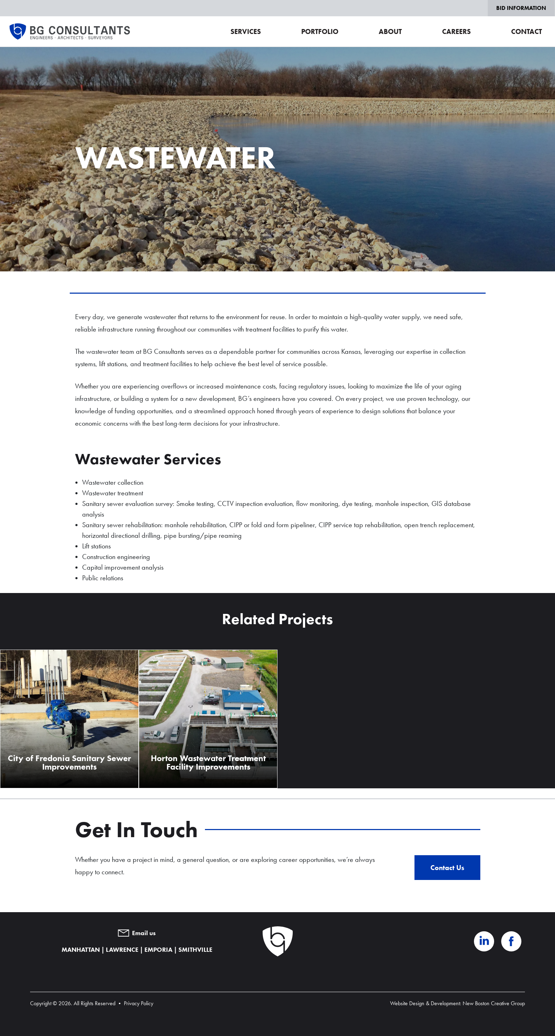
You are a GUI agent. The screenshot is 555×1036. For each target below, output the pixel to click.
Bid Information (521, 8)
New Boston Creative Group (494, 1003)
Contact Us (447, 867)
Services (245, 31)
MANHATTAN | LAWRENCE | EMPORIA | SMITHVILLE (137, 950)
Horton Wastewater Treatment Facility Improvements (208, 762)
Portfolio (319, 31)
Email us (137, 933)
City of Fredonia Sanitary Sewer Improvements (69, 762)
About (390, 31)
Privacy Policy (138, 1003)
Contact (526, 31)
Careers (456, 31)
